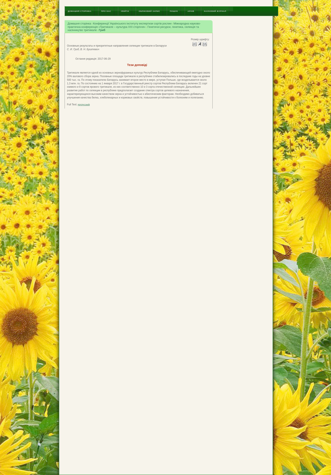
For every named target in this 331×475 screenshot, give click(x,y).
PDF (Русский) (84, 105)
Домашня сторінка (79, 11)
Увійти (125, 11)
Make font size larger (205, 43)
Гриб (102, 30)
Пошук (174, 11)
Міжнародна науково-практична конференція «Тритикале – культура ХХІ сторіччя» (134, 25)
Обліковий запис (149, 11)
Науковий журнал (215, 11)
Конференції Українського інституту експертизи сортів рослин (132, 23)
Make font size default (200, 43)
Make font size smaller (195, 43)
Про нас (106, 11)
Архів (191, 11)
